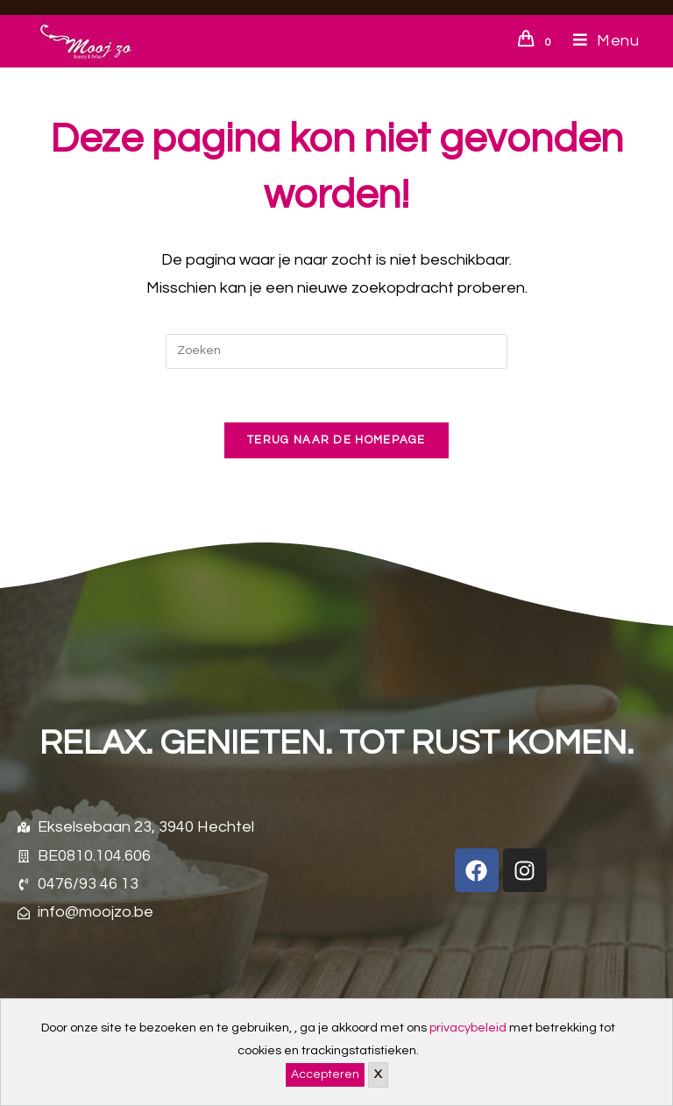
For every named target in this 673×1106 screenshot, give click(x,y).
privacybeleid (468, 1027)
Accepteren (325, 1074)
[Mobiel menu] (600, 40)
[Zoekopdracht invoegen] (336, 351)
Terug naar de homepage (336, 440)
